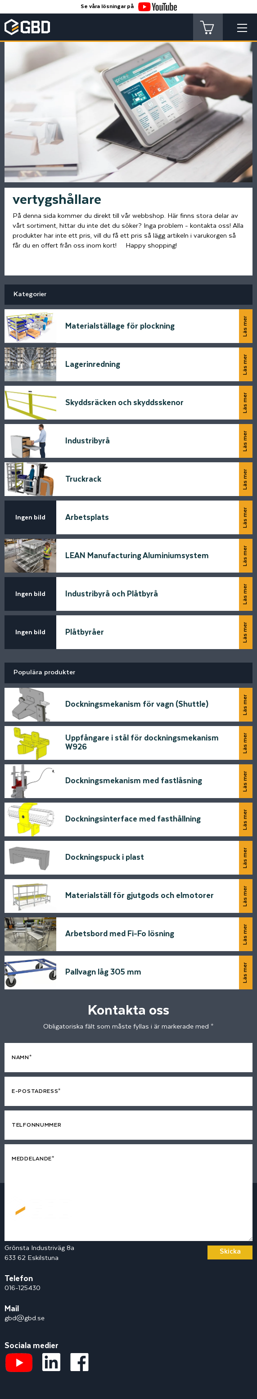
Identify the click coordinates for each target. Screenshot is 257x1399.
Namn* (22, 1057)
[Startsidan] (38, 1201)
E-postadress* (36, 1091)
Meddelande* (33, 1158)
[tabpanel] (128, 103)
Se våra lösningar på (129, 6)
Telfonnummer (36, 1125)
